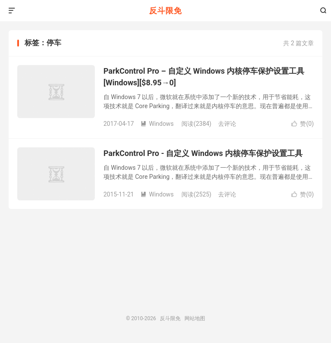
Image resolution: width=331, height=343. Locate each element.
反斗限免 (165, 10)
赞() (302, 123)
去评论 (227, 123)
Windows (157, 123)
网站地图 (194, 318)
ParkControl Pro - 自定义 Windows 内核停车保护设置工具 (203, 153)
